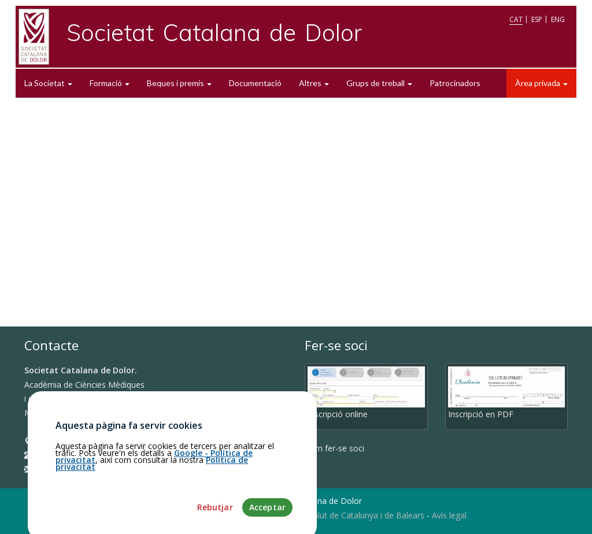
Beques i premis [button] (179, 83)
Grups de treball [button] (379, 83)
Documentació (255, 83)
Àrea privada (541, 83)
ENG (558, 19)
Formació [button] (110, 83)
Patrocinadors (455, 83)
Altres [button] (314, 83)
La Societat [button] (48, 83)
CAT (516, 19)
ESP (536, 19)
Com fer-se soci (334, 448)
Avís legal (449, 515)
